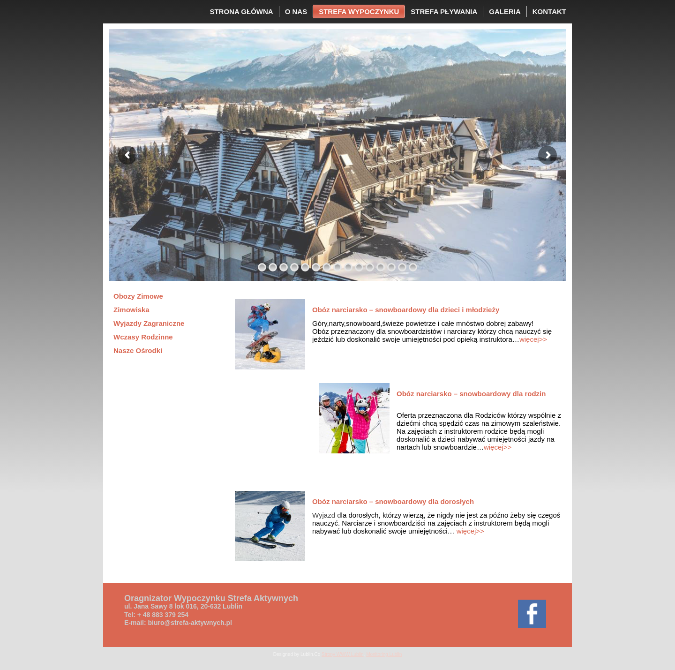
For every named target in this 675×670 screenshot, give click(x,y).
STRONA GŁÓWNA (241, 11)
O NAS (296, 11)
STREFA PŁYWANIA (444, 11)
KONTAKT (549, 11)
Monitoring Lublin (384, 654)
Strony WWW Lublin (342, 654)
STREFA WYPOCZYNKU (359, 11)
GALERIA (505, 11)
